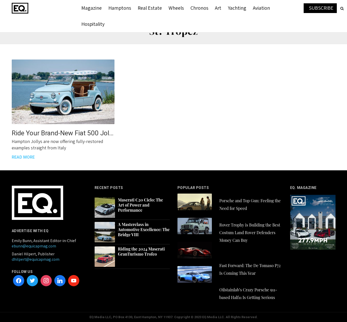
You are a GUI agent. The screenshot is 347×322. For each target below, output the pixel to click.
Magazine (91, 8)
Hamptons (119, 8)
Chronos (199, 8)
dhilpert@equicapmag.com (35, 259)
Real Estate (150, 8)
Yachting (237, 8)
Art (218, 8)
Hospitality (93, 24)
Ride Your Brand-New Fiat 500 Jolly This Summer (63, 133)
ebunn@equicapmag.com (34, 246)
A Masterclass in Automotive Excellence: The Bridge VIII (144, 229)
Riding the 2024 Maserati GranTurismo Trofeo (141, 251)
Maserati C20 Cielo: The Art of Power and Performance (140, 205)
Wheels (176, 8)
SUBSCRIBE (321, 8)
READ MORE (23, 157)
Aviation (261, 8)
